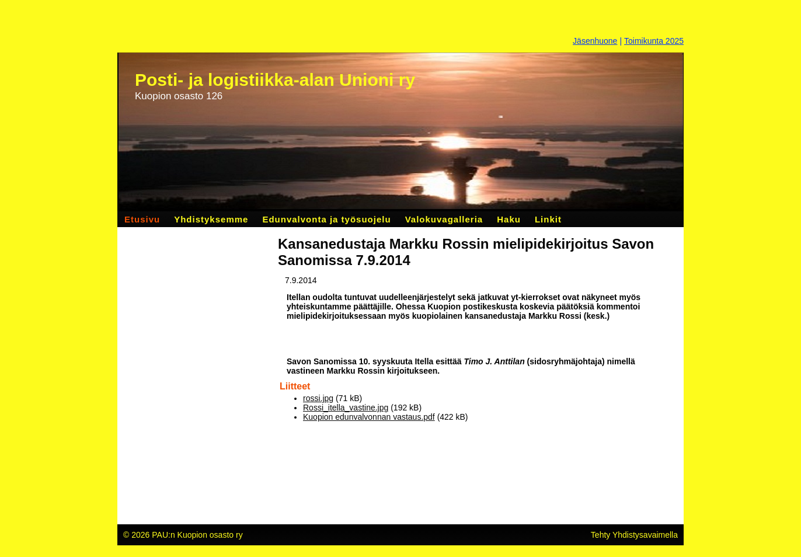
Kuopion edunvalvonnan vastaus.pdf (369, 417)
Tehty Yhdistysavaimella (634, 534)
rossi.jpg (318, 398)
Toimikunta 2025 (654, 41)
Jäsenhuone (595, 41)
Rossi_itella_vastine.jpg (345, 407)
